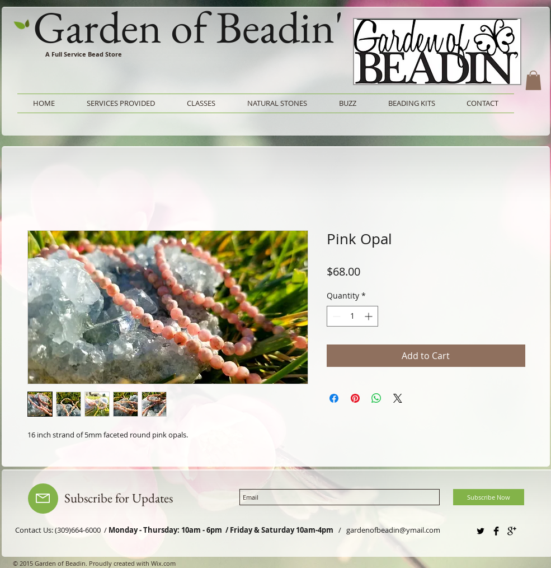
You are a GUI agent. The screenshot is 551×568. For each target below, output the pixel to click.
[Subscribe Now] (488, 497)
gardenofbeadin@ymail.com (393, 530)
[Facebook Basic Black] (496, 531)
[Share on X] (397, 398)
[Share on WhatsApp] (376, 398)
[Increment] (369, 316)
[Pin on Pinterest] (355, 398)
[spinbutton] (352, 316)
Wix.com (163, 563)
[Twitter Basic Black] (480, 531)
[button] (533, 80)
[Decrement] (335, 316)
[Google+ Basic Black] (511, 531)
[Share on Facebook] (334, 398)
